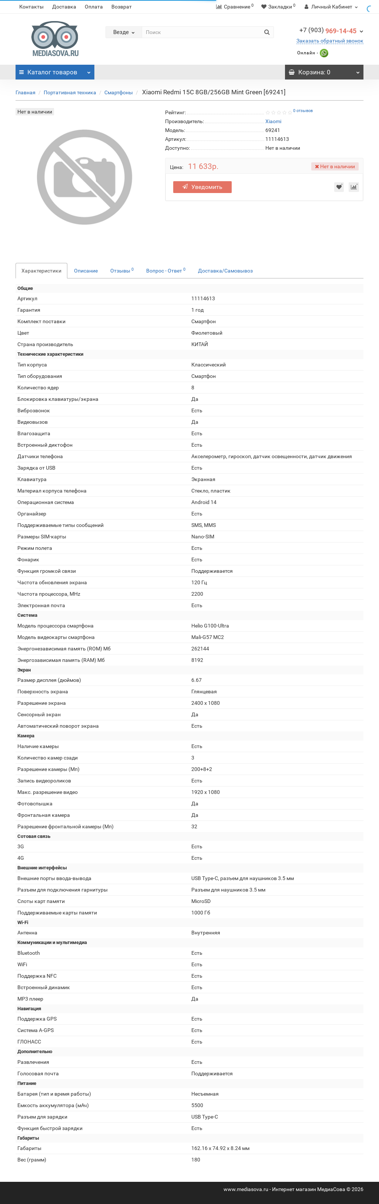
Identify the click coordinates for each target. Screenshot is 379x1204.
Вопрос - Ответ (165, 270)
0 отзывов (303, 110)
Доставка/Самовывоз (225, 271)
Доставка (64, 7)
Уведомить (202, 186)
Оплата (94, 7)
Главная (26, 92)
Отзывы (122, 270)
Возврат (121, 7)
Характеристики (41, 271)
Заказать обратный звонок (329, 41)
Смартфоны (118, 92)
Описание (86, 271)
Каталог (55, 70)
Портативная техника (70, 92)
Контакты (31, 7)
